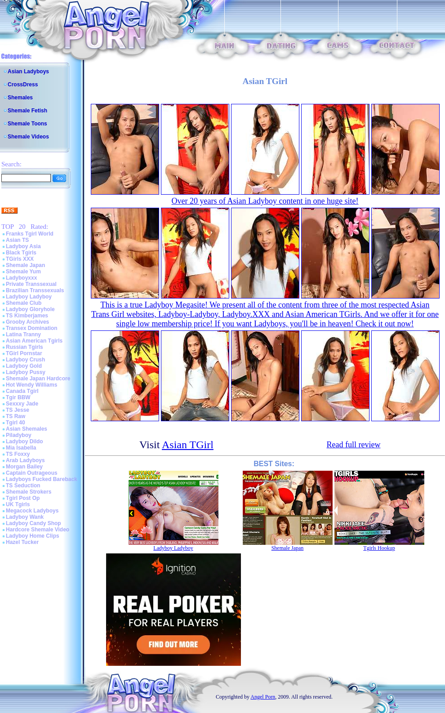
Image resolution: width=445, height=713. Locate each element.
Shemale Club (23, 303)
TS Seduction (23, 485)
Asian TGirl (188, 444)
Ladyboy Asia (23, 246)
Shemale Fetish (27, 110)
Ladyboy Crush (25, 359)
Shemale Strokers (28, 492)
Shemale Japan (25, 265)
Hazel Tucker (22, 542)
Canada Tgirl (22, 391)
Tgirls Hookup (379, 548)
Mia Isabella (21, 448)
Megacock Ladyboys (32, 511)
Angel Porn (262, 697)
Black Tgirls (21, 253)
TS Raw (15, 416)
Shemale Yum (23, 271)
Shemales (20, 97)
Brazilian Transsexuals (35, 290)
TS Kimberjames (27, 315)
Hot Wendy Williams (31, 385)
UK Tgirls (18, 504)
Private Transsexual (31, 284)
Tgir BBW (18, 397)
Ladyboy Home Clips (32, 536)
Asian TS (17, 240)
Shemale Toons (27, 123)
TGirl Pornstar (24, 353)
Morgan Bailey (24, 466)
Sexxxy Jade (22, 404)
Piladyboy (18, 435)
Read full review (354, 444)
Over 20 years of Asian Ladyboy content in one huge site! (265, 200)
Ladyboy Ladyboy (29, 297)
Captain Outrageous (32, 473)
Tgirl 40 (15, 422)
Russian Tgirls (24, 347)
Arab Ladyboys (25, 460)
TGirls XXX (20, 259)
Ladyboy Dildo (24, 441)
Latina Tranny (23, 334)
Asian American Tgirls (34, 341)
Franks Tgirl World (29, 234)
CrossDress (23, 84)
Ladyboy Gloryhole (30, 309)
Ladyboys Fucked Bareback (41, 479)
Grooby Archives (27, 322)
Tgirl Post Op (23, 498)
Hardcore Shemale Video (37, 529)
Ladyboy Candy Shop (33, 523)
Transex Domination (32, 328)
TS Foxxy (18, 454)
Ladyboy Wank (25, 517)
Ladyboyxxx (21, 278)
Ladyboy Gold (24, 366)
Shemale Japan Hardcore (38, 378)
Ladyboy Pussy (25, 372)
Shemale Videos (28, 137)
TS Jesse (17, 410)
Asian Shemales (26, 429)
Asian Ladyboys (28, 71)
